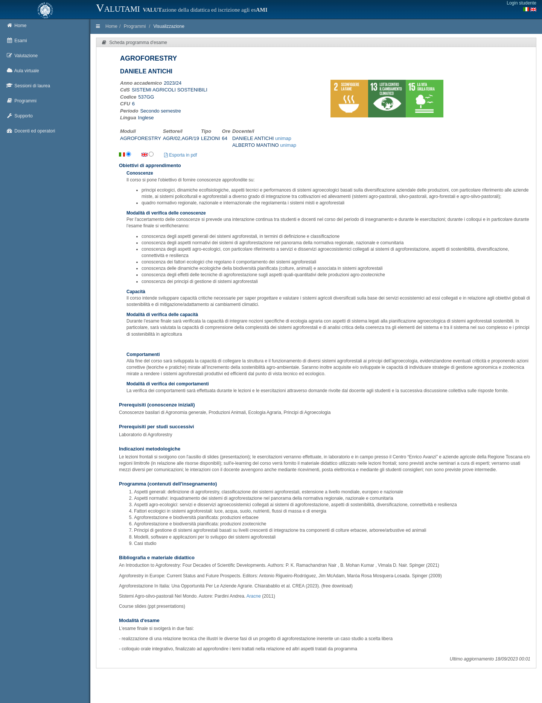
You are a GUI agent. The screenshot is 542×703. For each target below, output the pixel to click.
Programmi (135, 26)
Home (111, 26)
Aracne (254, 596)
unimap (283, 138)
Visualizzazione (168, 26)
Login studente (521, 3)
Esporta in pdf (180, 155)
